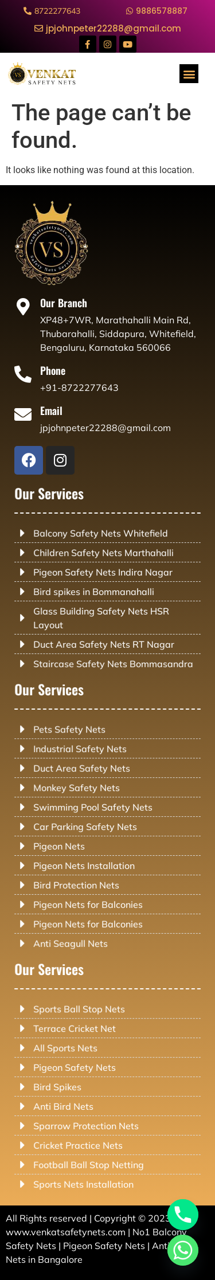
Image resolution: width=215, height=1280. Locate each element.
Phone (60, 371)
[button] (188, 73)
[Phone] (33, 374)
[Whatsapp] (182, 1250)
